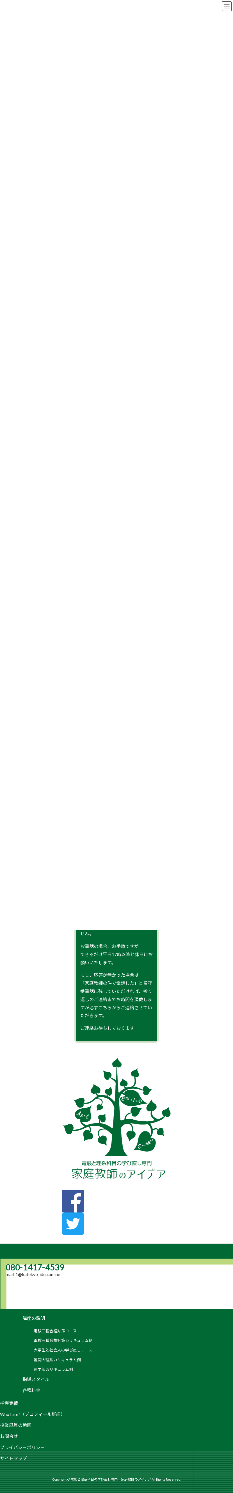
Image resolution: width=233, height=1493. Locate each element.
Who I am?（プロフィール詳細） (32, 1414)
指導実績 (9, 1403)
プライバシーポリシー (22, 1447)
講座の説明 (33, 1318)
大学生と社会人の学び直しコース (63, 1350)
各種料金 (31, 1390)
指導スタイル (35, 1379)
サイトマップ (13, 1458)
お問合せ (9, 1436)
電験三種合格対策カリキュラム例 (63, 1340)
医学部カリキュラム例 (53, 1369)
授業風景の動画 (15, 1425)
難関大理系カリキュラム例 (57, 1359)
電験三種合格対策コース (55, 1330)
